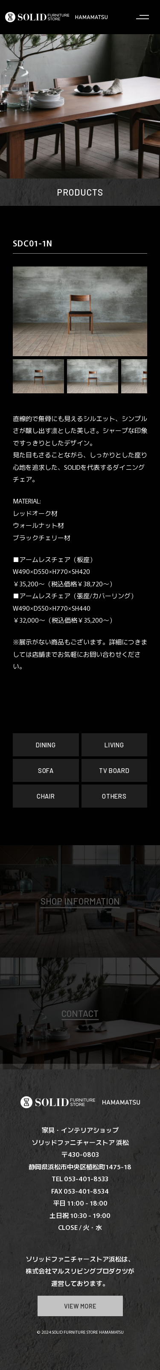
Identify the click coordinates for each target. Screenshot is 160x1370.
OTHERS (114, 796)
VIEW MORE (80, 1306)
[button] (25, 311)
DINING (46, 745)
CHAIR (45, 796)
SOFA (46, 770)
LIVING (114, 745)
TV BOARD (114, 770)
